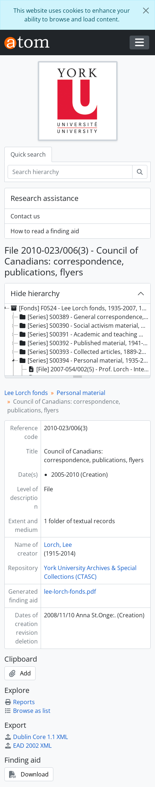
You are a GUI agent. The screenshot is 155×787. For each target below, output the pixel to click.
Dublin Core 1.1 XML (36, 737)
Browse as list (27, 711)
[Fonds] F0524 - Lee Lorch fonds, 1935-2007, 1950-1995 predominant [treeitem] (79, 308)
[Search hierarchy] (70, 172)
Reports (19, 702)
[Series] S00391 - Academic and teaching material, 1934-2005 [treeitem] (84, 334)
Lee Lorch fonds (26, 393)
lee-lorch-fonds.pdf (70, 592)
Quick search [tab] (28, 154)
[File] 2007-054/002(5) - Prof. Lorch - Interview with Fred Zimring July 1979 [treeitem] (88, 369)
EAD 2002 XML (28, 746)
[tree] (77, 340)
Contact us (25, 216)
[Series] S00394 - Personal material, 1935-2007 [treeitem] (84, 360)
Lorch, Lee (58, 545)
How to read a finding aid (45, 231)
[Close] (146, 10)
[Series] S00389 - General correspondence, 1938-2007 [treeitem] (84, 316)
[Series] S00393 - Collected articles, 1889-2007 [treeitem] (84, 351)
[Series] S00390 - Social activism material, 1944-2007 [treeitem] (84, 325)
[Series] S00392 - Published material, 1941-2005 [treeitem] (84, 343)
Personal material (81, 393)
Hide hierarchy (35, 293)
